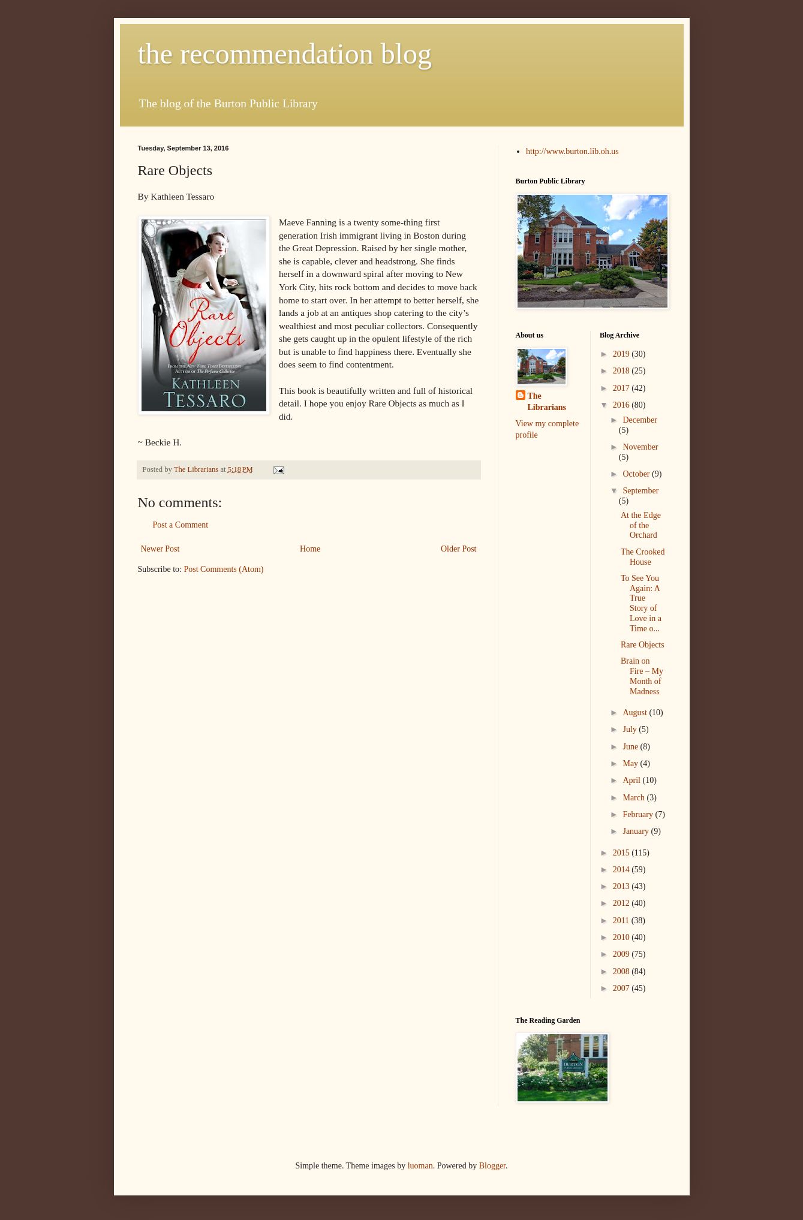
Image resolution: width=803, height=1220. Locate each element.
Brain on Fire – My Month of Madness (642, 675)
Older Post (459, 548)
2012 (622, 903)
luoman (420, 1165)
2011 (622, 920)
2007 (622, 988)
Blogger (492, 1165)
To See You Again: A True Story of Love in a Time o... (641, 603)
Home (310, 548)
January (636, 831)
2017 (622, 388)
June (631, 746)
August (635, 712)
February (638, 814)
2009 (622, 954)
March (634, 797)
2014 (622, 869)
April (632, 780)
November (640, 446)
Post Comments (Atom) (224, 569)
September (640, 490)
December (639, 419)
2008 (622, 971)
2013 (622, 886)
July (630, 729)
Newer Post (160, 548)
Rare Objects (642, 644)
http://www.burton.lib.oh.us (572, 151)
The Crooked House (642, 557)
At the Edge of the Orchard (641, 525)
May (631, 763)
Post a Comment (181, 524)
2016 (622, 404)
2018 (622, 370)
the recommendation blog (285, 54)
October (637, 473)
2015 (622, 852)
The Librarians (547, 401)
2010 (622, 937)
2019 (622, 354)
